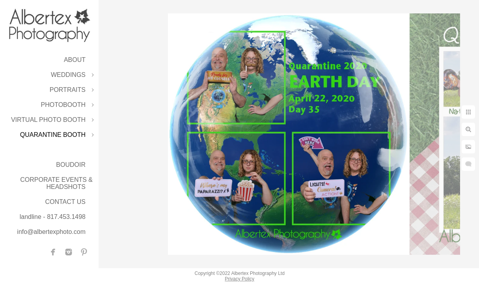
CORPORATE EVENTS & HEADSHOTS (56, 183)
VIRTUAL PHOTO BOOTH (48, 119)
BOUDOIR (71, 164)
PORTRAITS (68, 89)
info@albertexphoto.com (51, 231)
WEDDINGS (68, 74)
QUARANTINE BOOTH (53, 134)
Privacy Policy (239, 279)
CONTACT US (65, 201)
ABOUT (75, 59)
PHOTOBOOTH (63, 104)
